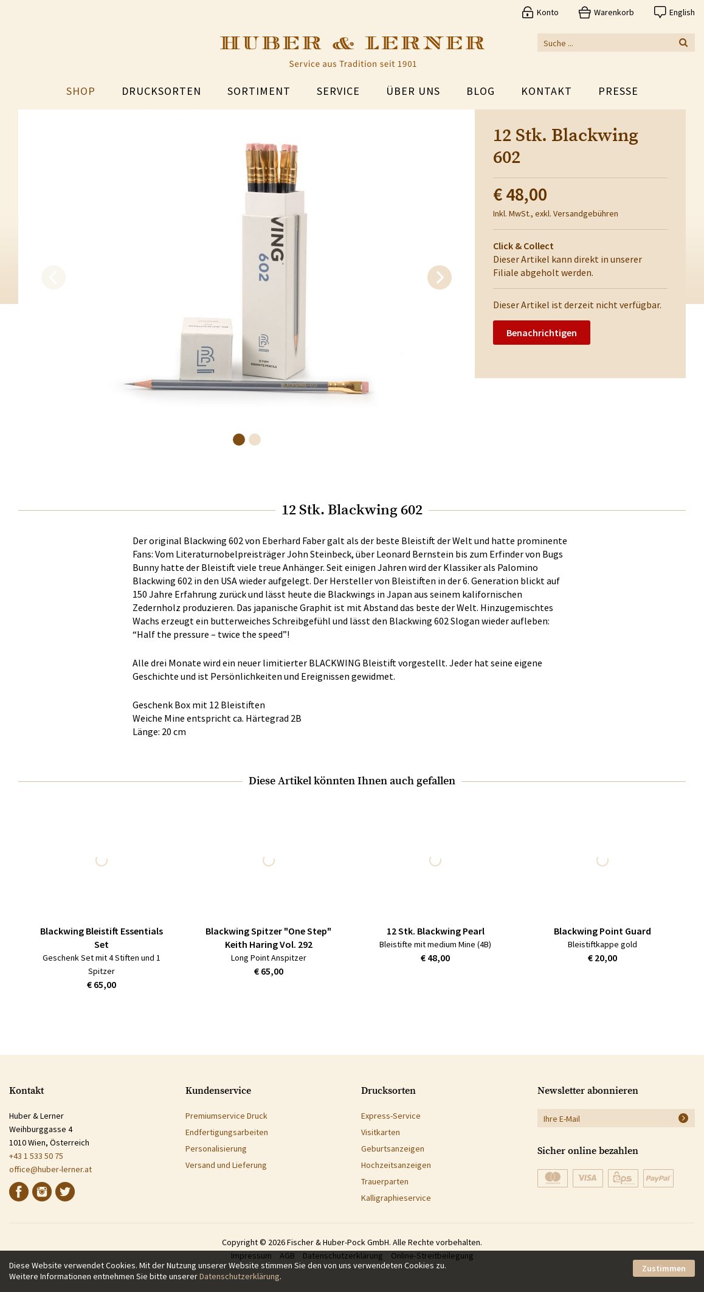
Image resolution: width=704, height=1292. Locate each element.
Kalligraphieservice (396, 1197)
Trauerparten (385, 1181)
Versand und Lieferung (226, 1164)
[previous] (53, 278)
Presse (618, 91)
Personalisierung (216, 1148)
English (682, 12)
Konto (548, 12)
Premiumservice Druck (226, 1115)
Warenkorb (614, 12)
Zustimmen (664, 1268)
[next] (439, 278)
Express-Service (391, 1115)
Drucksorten (161, 91)
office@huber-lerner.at (50, 1169)
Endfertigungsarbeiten (226, 1132)
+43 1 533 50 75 (36, 1155)
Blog (480, 91)
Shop (80, 91)
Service (338, 91)
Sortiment (259, 91)
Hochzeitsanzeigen (396, 1164)
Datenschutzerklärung (239, 1276)
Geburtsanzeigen (392, 1148)
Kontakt (546, 91)
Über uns (413, 91)
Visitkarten (380, 1132)
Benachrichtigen (541, 332)
